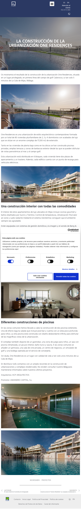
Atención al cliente (65, 7)
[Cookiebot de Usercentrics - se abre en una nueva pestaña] (69, 230)
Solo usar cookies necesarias (40, 276)
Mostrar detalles (68, 269)
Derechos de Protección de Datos (30, 504)
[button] (52, 4)
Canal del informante (51, 504)
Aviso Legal (26, 499)
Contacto (17, 499)
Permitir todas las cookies (66, 276)
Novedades (35, 480)
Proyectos (46, 480)
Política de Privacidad (40, 499)
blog (66, 367)
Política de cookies (56, 499)
